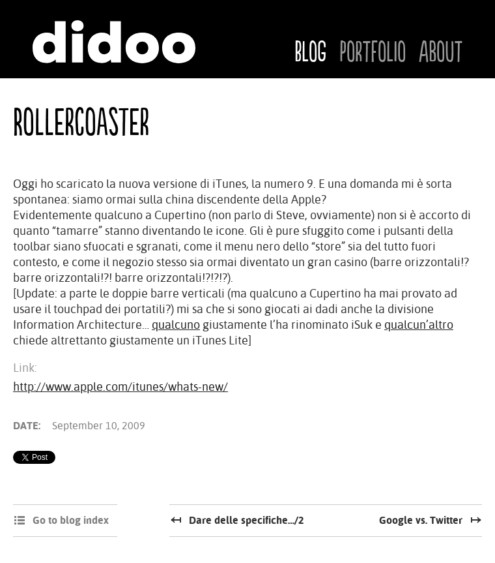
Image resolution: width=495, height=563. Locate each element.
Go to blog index (71, 520)
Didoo (114, 41)
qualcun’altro (418, 324)
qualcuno (176, 324)
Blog (310, 53)
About (440, 53)
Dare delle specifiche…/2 (246, 520)
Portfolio (372, 53)
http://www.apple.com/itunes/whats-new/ (120, 386)
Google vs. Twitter (420, 520)
